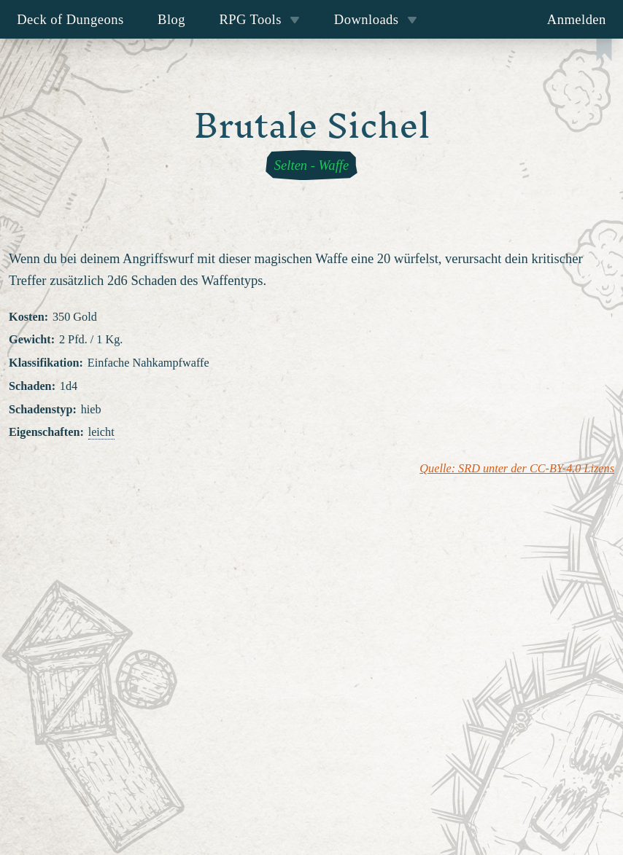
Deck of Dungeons (70, 19)
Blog (171, 19)
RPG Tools (259, 19)
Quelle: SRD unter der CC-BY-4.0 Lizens (516, 468)
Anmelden (576, 19)
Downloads (375, 19)
